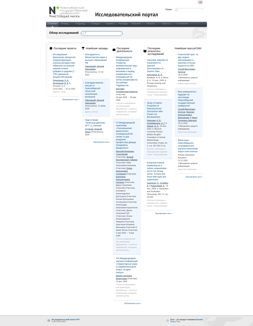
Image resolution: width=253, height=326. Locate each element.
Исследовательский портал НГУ (66, 320)
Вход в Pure (175, 321)
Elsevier (199, 320)
